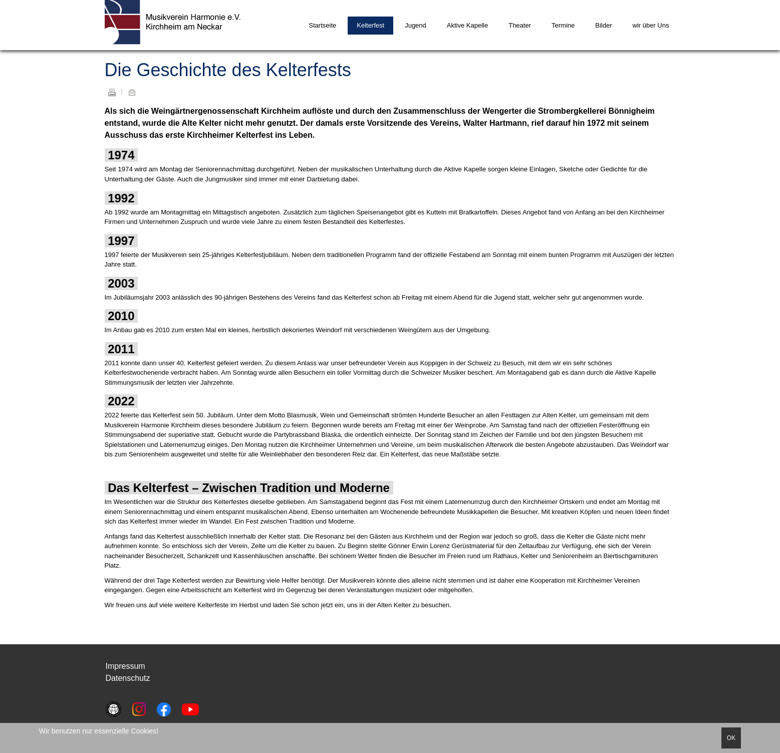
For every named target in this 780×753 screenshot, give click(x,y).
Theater (519, 25)
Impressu (122, 666)
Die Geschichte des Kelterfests (228, 70)
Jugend (415, 25)
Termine (563, 25)
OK (731, 737)
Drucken (112, 92)
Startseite (322, 25)
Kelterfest (370, 25)
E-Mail (132, 92)
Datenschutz (128, 678)
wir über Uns (651, 25)
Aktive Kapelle (467, 25)
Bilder (603, 25)
